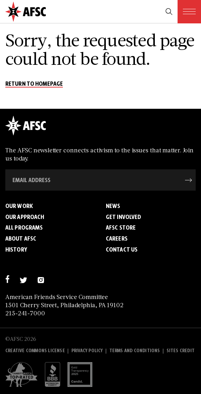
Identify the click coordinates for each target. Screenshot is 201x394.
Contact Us (121, 249)
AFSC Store (121, 227)
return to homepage (34, 84)
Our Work (19, 206)
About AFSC (20, 238)
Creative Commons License (35, 350)
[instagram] (40, 279)
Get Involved (123, 217)
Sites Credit (181, 350)
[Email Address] (100, 180)
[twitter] (23, 279)
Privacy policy (87, 350)
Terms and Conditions (134, 350)
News (113, 206)
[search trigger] (169, 11)
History (16, 249)
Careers (116, 238)
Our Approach (24, 217)
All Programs (24, 227)
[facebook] (7, 279)
